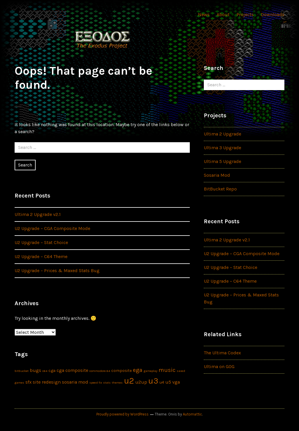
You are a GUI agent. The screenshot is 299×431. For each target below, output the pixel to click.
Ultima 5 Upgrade (222, 161)
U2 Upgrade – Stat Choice (41, 242)
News (204, 14)
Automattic (192, 414)
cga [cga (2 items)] (51, 370)
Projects (245, 14)
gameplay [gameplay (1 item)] (150, 371)
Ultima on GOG (219, 366)
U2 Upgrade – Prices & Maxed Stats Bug (57, 270)
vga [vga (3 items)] (176, 382)
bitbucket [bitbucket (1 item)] (22, 371)
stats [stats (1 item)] (107, 382)
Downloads (272, 14)
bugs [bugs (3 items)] (35, 370)
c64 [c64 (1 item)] (44, 371)
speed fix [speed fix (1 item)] (95, 382)
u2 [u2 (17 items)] (129, 381)
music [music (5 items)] (167, 370)
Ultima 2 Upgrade (222, 134)
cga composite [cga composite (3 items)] (72, 370)
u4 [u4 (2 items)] (161, 382)
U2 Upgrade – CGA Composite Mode (52, 228)
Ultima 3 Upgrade (222, 147)
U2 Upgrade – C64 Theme (41, 256)
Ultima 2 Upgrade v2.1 (38, 214)
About (223, 14)
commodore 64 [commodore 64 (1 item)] (99, 371)
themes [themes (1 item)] (117, 382)
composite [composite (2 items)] (121, 370)
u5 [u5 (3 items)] (168, 382)
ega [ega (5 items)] (137, 370)
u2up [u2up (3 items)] (141, 382)
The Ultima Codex (222, 353)
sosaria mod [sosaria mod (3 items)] (75, 382)
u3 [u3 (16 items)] (153, 381)
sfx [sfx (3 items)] (28, 382)
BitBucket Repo (220, 189)
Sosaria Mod (217, 175)
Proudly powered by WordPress (122, 414)
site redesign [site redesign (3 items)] (47, 382)
